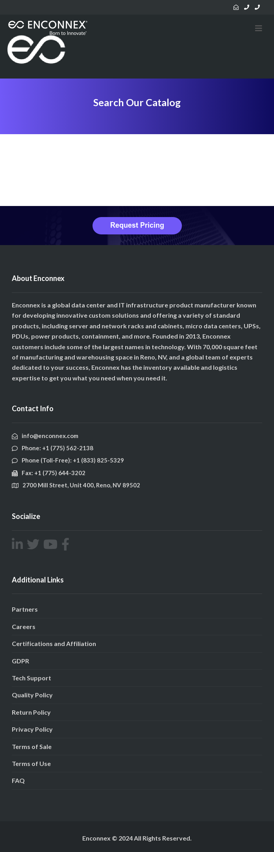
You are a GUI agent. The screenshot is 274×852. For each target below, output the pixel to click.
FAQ (18, 780)
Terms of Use (31, 763)
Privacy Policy (32, 729)
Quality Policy (32, 694)
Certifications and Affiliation (54, 643)
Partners (25, 609)
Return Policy (31, 712)
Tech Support (31, 678)
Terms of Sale (32, 746)
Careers (23, 626)
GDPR (20, 661)
